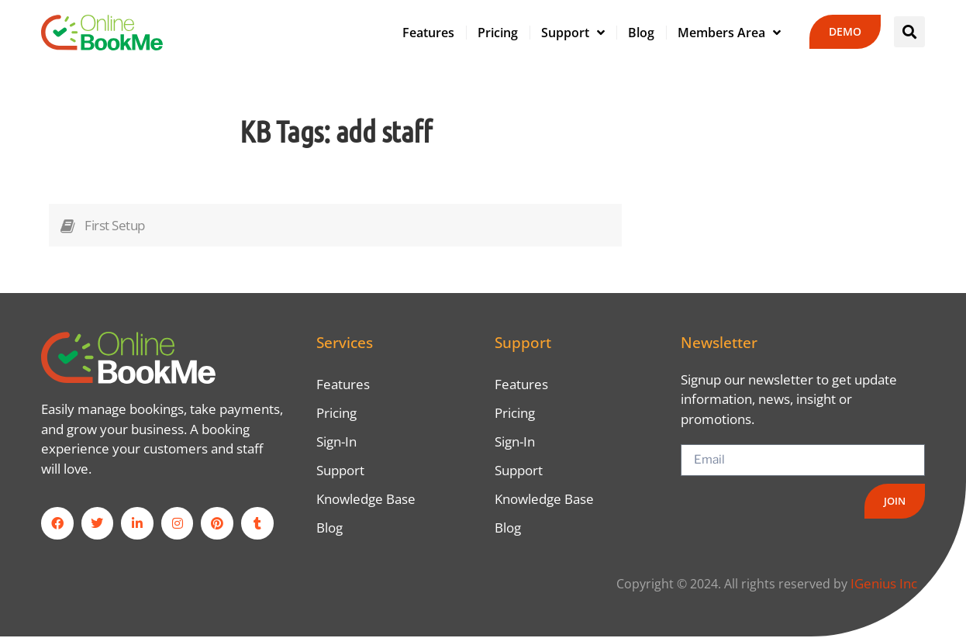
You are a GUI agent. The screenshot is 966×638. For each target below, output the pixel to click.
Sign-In (336, 442)
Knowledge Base (366, 500)
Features (428, 32)
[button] (909, 31)
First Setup (115, 225)
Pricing (498, 32)
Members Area (729, 33)
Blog (641, 32)
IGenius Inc (883, 585)
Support (573, 33)
